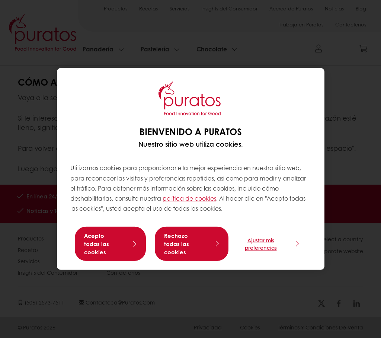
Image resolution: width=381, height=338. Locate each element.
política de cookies (189, 198)
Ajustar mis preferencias (261, 243)
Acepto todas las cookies (96, 244)
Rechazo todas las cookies (176, 244)
